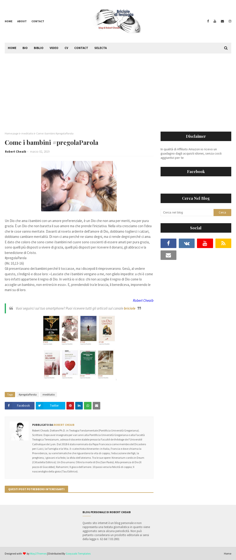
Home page (11, 133)
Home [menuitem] (12, 48)
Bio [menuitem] (25, 48)
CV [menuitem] (66, 48)
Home (9, 21)
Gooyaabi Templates (78, 553)
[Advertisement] (118, 89)
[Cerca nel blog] (187, 212)
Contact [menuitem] (81, 48)
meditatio (27, 133)
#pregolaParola (28, 394)
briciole (129, 308)
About (22, 21)
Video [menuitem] (54, 48)
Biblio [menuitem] (39, 48)
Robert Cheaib (15, 152)
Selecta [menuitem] (100, 48)
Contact (37, 21)
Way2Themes (38, 553)
